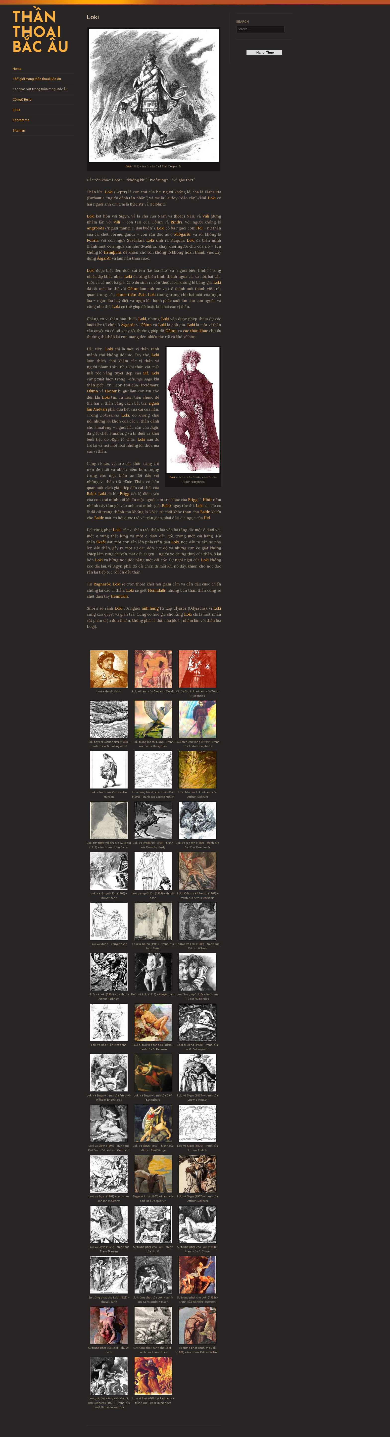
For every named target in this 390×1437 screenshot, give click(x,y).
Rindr (176, 222)
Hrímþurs (112, 252)
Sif (145, 373)
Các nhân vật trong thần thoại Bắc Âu (40, 89)
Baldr (91, 493)
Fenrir (92, 240)
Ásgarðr (104, 258)
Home (17, 69)
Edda (16, 110)
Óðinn (133, 288)
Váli (205, 216)
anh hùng (150, 608)
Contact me (21, 120)
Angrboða (95, 228)
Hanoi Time (264, 52)
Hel (199, 228)
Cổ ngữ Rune (22, 99)
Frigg (124, 493)
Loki (128, 166)
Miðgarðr (182, 234)
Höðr (207, 499)
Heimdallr (156, 590)
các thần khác (196, 330)
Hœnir (111, 391)
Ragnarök (102, 584)
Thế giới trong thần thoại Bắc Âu (37, 79)
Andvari (100, 409)
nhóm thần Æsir (131, 294)
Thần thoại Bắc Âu (40, 33)
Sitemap (19, 130)
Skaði (101, 542)
